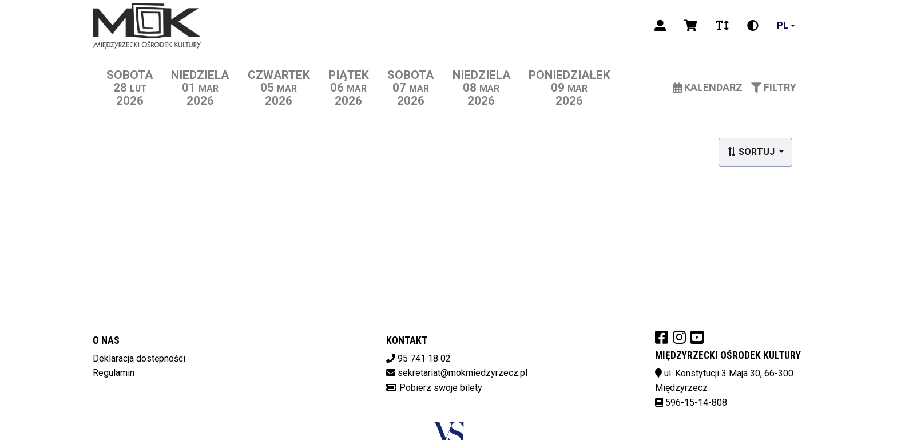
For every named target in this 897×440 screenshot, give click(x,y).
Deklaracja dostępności (139, 358)
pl (782, 25)
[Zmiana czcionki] (722, 25)
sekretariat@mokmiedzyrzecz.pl (462, 372)
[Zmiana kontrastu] (753, 25)
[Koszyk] (691, 25)
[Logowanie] (660, 25)
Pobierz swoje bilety (440, 387)
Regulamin (113, 372)
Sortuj (752, 151)
